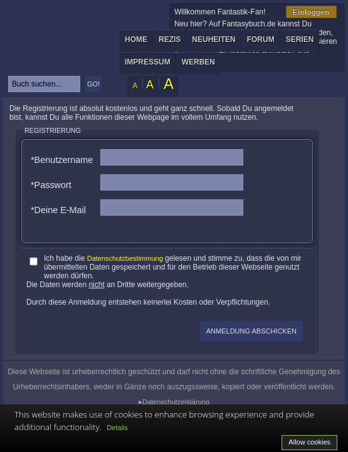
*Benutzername (62, 160)
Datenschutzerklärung (175, 402)
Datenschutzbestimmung (125, 258)
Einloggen (311, 12)
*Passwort (51, 185)
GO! (93, 84)
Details (117, 427)
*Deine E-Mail (58, 210)
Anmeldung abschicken (251, 331)
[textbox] (44, 84)
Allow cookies (309, 442)
